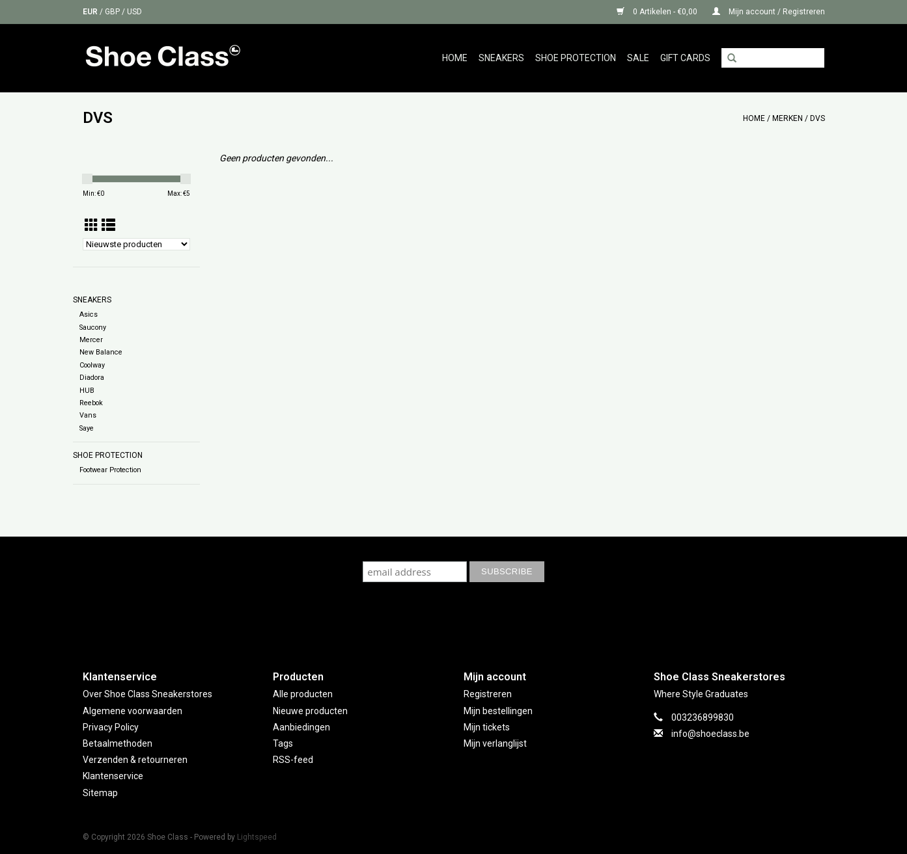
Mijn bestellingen (498, 711)
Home (454, 58)
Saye (86, 428)
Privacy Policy (111, 727)
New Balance (100, 352)
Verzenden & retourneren (135, 759)
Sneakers (501, 58)
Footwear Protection (110, 470)
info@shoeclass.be (710, 733)
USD (134, 11)
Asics (88, 314)
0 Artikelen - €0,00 (658, 11)
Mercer (91, 340)
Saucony (92, 327)
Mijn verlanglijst (495, 743)
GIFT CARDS (685, 58)
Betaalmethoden (117, 743)
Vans (87, 415)
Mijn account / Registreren (768, 11)
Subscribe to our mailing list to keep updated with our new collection (453, 548)
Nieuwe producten (310, 711)
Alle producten (303, 694)
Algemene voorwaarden (132, 711)
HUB (86, 390)
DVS (817, 118)
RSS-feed (293, 759)
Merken (787, 118)
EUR (91, 11)
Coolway (92, 365)
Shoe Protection (575, 58)
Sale (638, 58)
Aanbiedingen (301, 727)
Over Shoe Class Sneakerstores (147, 694)
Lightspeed (257, 837)
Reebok (91, 403)
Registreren (488, 694)
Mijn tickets (487, 727)
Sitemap (100, 793)
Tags (283, 743)
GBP (113, 11)
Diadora (91, 377)
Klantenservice (113, 776)
